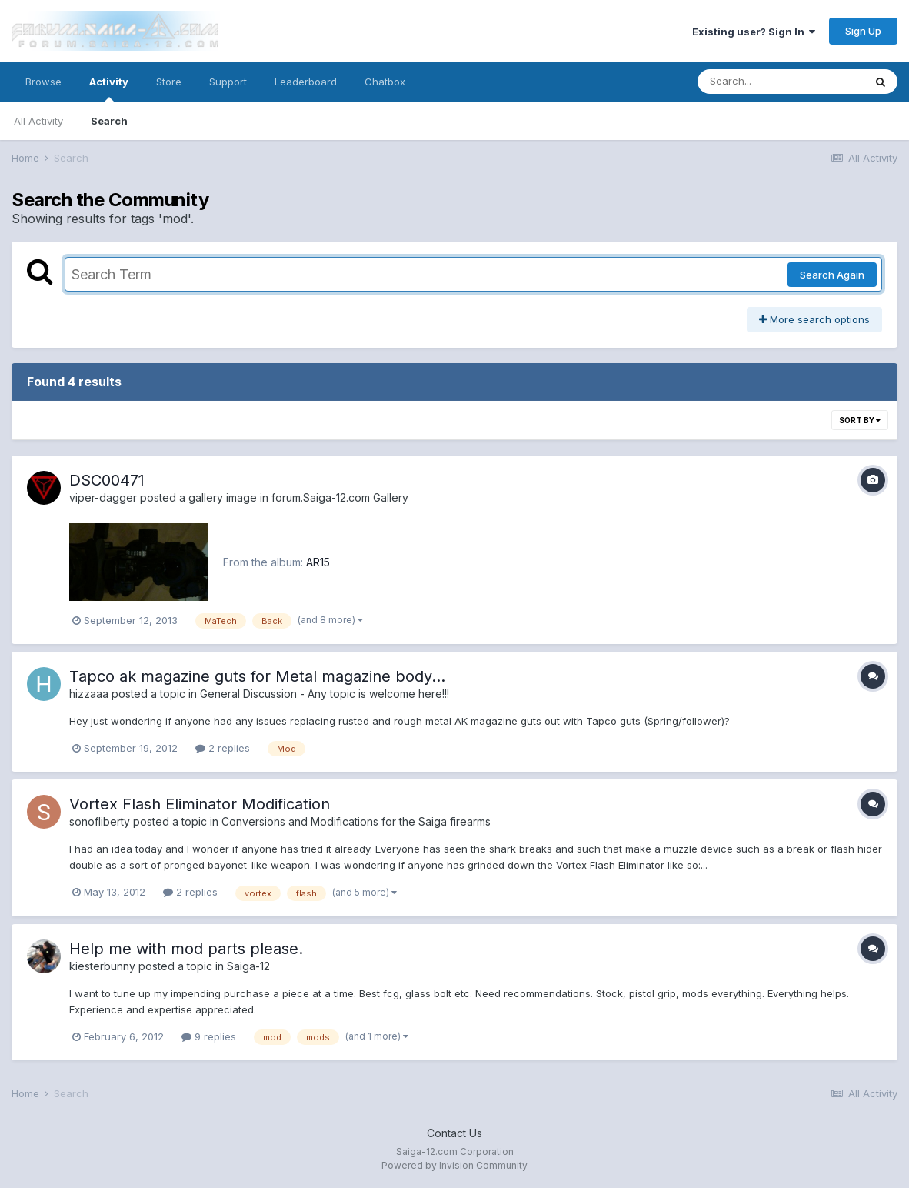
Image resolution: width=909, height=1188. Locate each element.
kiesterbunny (102, 966)
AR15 (318, 562)
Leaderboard (306, 81)
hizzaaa (88, 693)
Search (109, 121)
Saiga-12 (248, 966)
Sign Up (863, 31)
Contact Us (454, 1133)
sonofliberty (99, 821)
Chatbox (385, 81)
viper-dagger (103, 497)
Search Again (832, 275)
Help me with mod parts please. (186, 948)
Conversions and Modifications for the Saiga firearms (356, 821)
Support (228, 81)
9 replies (208, 1036)
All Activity (38, 121)
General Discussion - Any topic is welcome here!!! (324, 693)
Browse (43, 81)
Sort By (860, 420)
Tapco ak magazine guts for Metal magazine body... (257, 676)
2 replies (222, 748)
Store (168, 81)
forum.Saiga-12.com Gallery (339, 497)
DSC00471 (107, 480)
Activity (108, 88)
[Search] (781, 81)
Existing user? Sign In (753, 31)
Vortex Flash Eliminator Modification (199, 804)
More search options (814, 319)
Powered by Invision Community (454, 1165)
